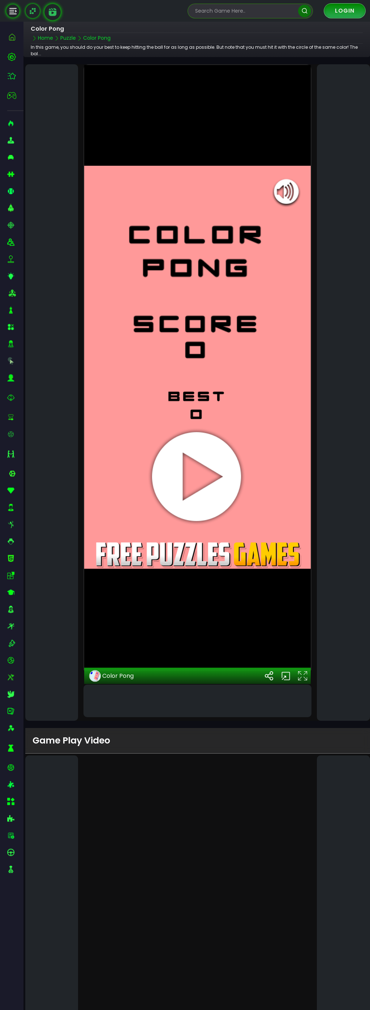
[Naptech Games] (33, 11)
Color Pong (111, 649)
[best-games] (15, 56)
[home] (15, 37)
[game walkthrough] (52, 12)
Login (344, 10)
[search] (304, 11)
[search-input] (245, 11)
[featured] (15, 76)
